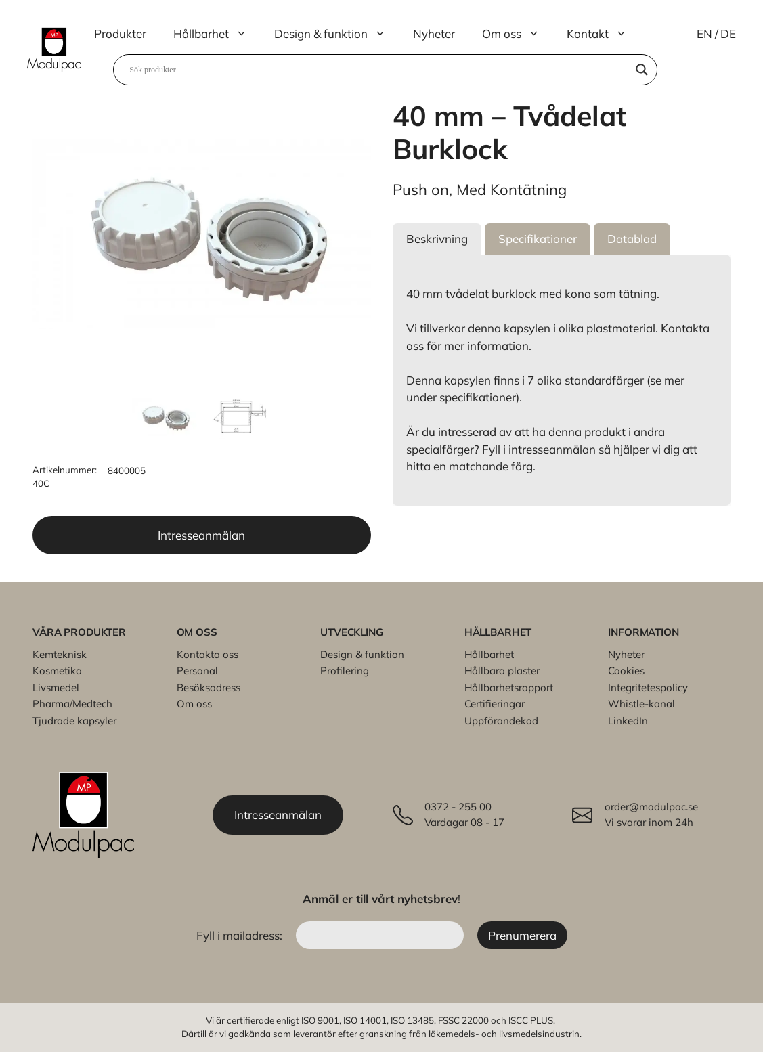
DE (728, 33)
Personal (197, 670)
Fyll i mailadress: (240, 935)
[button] (437, 239)
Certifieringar (494, 703)
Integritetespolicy (648, 687)
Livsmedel (55, 687)
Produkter (120, 33)
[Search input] (379, 69)
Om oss (517, 34)
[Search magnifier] (641, 69)
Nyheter (434, 33)
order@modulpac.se (651, 806)
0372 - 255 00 (458, 806)
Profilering (344, 670)
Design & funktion (336, 34)
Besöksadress (208, 687)
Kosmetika (57, 670)
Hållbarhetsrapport (508, 687)
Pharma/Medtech (72, 703)
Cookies (626, 670)
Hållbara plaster (502, 670)
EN (704, 33)
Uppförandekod (501, 720)
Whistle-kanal (641, 703)
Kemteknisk (59, 654)
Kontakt (603, 34)
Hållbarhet (217, 34)
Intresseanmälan (201, 535)
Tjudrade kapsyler (74, 720)
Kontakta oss (207, 654)
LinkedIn (628, 720)
